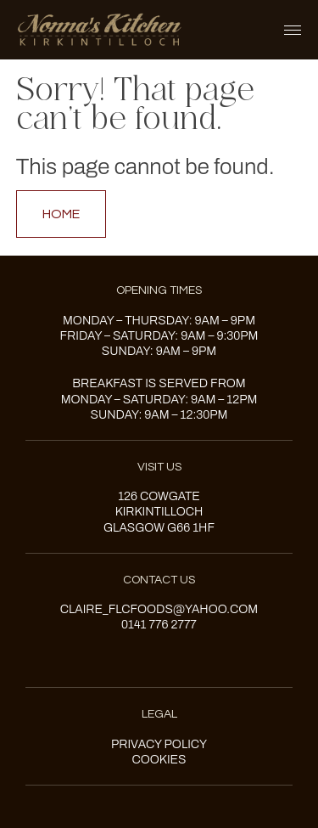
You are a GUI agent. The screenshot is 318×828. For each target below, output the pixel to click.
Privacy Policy (159, 744)
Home (61, 214)
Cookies (158, 759)
